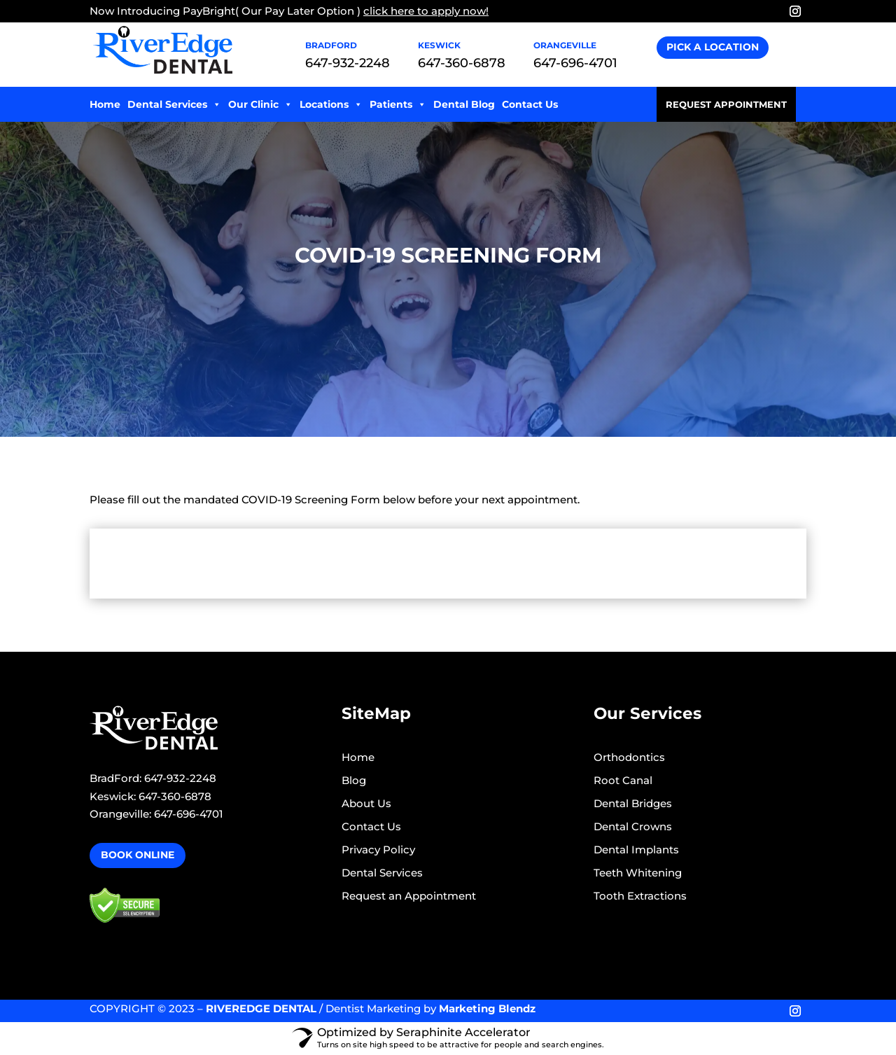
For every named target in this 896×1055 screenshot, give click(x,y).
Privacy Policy (378, 849)
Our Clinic (260, 104)
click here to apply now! (426, 11)
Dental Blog (464, 104)
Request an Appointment (409, 895)
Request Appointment (726, 104)
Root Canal (623, 780)
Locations (331, 104)
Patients (398, 104)
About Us (366, 803)
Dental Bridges (633, 803)
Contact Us (530, 104)
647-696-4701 (575, 63)
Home (105, 104)
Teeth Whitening (638, 872)
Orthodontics (629, 757)
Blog (354, 780)
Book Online (137, 854)
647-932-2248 (347, 63)
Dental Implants (636, 849)
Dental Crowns (633, 826)
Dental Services (174, 104)
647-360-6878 (461, 63)
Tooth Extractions (640, 895)
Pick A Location (712, 47)
